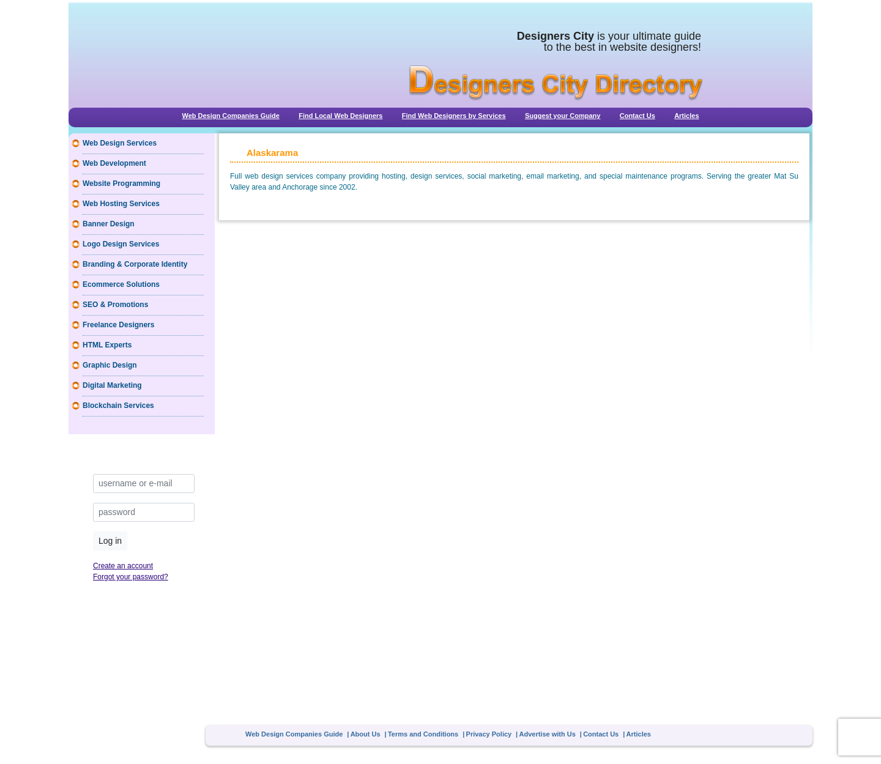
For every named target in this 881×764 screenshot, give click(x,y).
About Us (366, 734)
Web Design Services (120, 143)
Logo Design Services (121, 244)
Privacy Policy (489, 734)
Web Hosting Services (121, 203)
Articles (686, 115)
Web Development (114, 163)
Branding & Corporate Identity (135, 264)
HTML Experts (107, 345)
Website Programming (121, 183)
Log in (110, 541)
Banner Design (109, 224)
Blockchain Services (118, 405)
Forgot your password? (130, 577)
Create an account (123, 566)
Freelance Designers (118, 325)
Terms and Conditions (423, 734)
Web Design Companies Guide (230, 115)
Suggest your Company (562, 115)
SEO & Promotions (115, 304)
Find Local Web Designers (340, 115)
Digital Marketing (112, 385)
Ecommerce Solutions (121, 284)
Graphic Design (110, 365)
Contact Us (637, 115)
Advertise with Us (547, 734)
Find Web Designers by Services (454, 115)
